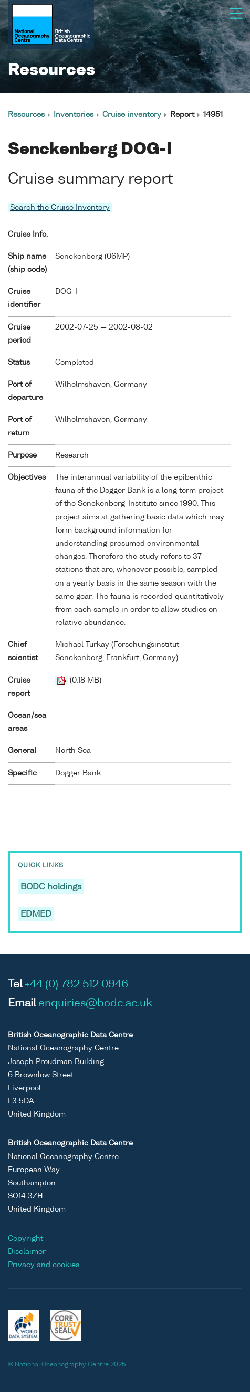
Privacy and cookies (43, 1265)
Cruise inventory (131, 115)
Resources (26, 115)
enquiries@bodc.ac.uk (95, 1003)
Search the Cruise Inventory (60, 207)
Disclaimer (27, 1252)
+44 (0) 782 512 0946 (76, 985)
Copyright (25, 1238)
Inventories (73, 115)
